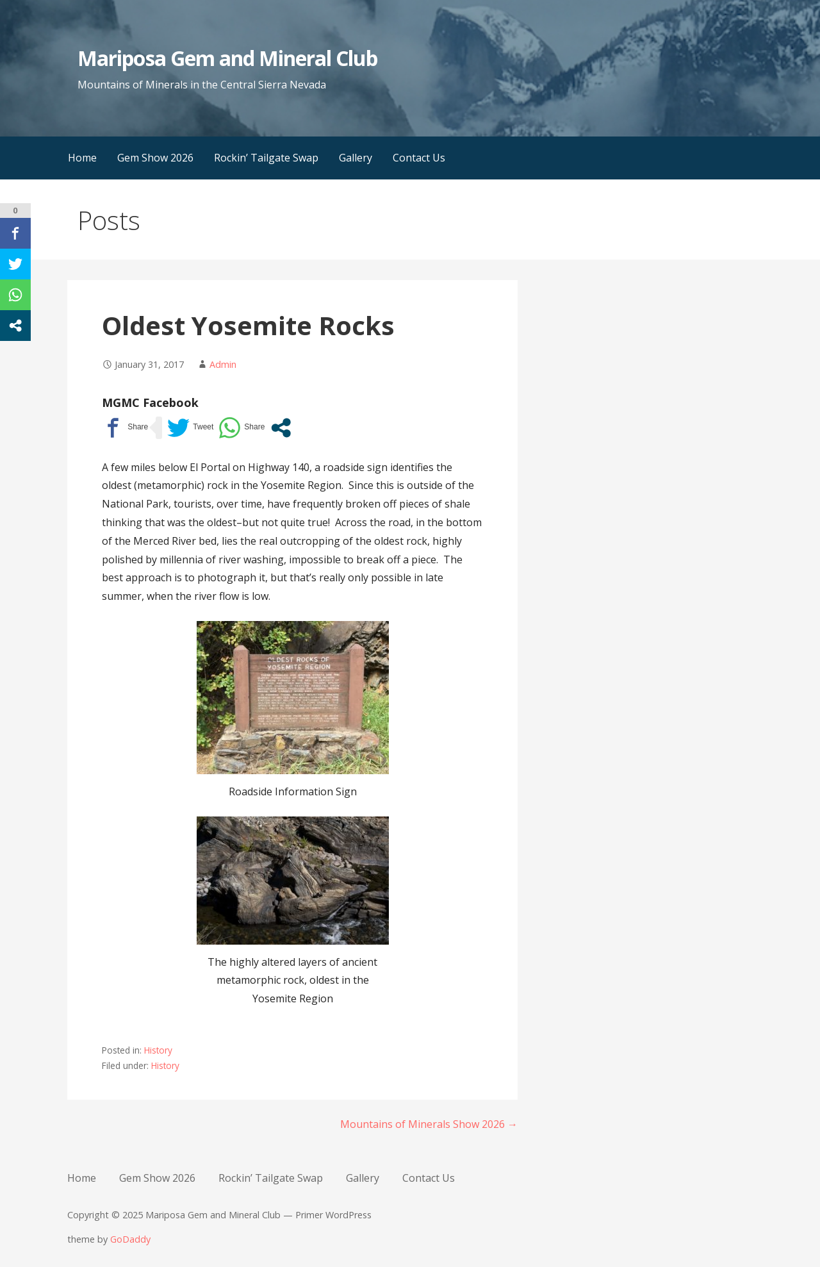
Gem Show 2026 (155, 158)
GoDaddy (130, 1239)
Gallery (355, 158)
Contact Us (419, 158)
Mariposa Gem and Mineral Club (227, 58)
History (158, 1050)
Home (82, 158)
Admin (222, 364)
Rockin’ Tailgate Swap (266, 158)
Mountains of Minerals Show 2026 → (429, 1124)
